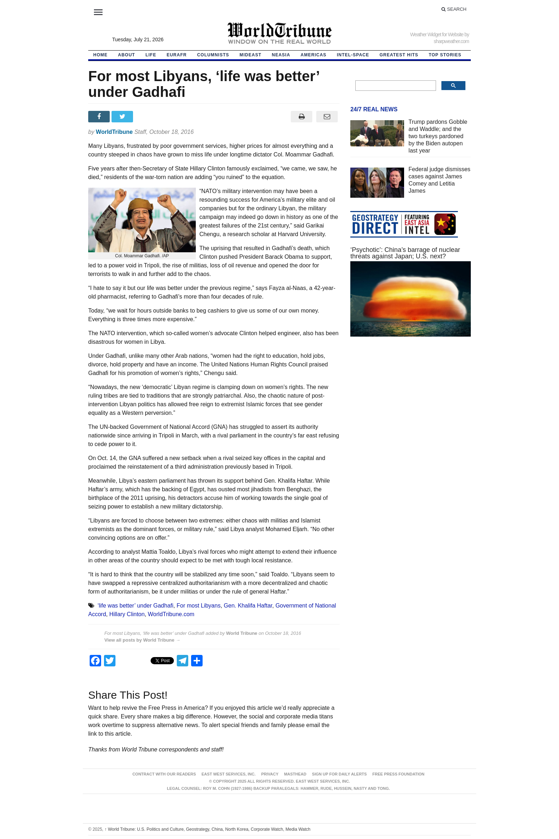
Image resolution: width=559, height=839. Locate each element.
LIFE (151, 54)
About (126, 54)
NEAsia (281, 54)
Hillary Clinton (127, 614)
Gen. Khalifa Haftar (248, 606)
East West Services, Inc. (229, 774)
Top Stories (445, 54)
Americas (313, 54)
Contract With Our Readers (164, 774)
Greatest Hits (399, 54)
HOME (100, 54)
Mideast (250, 54)
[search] (395, 86)
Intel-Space (353, 54)
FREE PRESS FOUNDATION (399, 774)
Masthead (295, 774)
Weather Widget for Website (437, 34)
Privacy (269, 774)
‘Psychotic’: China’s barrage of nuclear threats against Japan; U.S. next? (405, 253)
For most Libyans (198, 606)
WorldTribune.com (171, 614)
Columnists (213, 54)
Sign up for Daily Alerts (339, 774)
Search (453, 9)
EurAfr (177, 54)
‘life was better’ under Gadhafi (136, 606)
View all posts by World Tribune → (142, 640)
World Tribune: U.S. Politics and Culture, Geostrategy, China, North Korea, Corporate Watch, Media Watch (208, 829)
